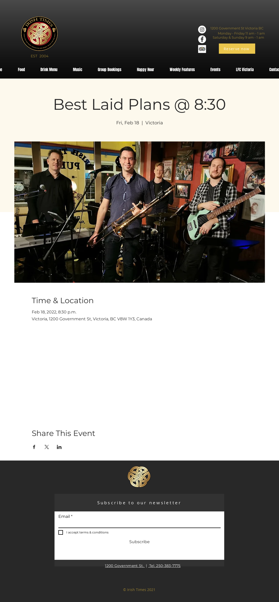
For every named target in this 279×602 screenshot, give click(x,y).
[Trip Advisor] (202, 49)
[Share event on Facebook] (34, 447)
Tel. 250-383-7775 (164, 565)
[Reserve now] (237, 48)
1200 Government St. (125, 565)
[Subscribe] (139, 542)
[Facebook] (202, 39)
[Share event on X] (46, 447)
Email (64, 517)
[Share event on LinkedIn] (59, 447)
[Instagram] (202, 30)
